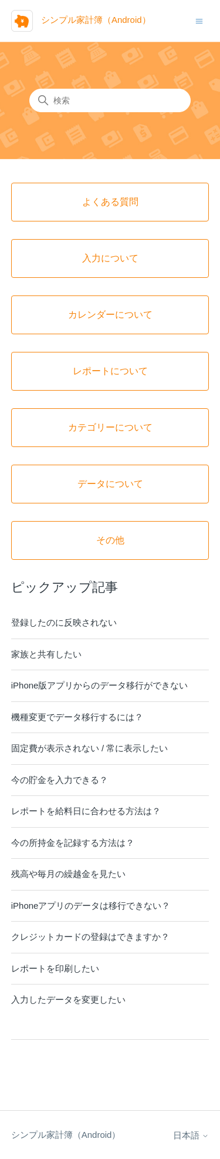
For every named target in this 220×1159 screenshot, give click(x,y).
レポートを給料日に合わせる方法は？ (86, 811)
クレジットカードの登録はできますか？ (90, 937)
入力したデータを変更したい (68, 1000)
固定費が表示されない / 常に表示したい (89, 748)
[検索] (110, 100)
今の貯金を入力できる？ (59, 780)
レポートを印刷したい (55, 968)
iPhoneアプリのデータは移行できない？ (91, 906)
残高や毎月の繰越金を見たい (68, 874)
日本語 (191, 1135)
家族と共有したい (46, 654)
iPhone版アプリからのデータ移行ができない (99, 685)
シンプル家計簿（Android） (66, 1135)
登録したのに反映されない (64, 622)
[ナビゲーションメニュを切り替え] (199, 20)
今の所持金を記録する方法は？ (72, 843)
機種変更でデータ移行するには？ (77, 717)
